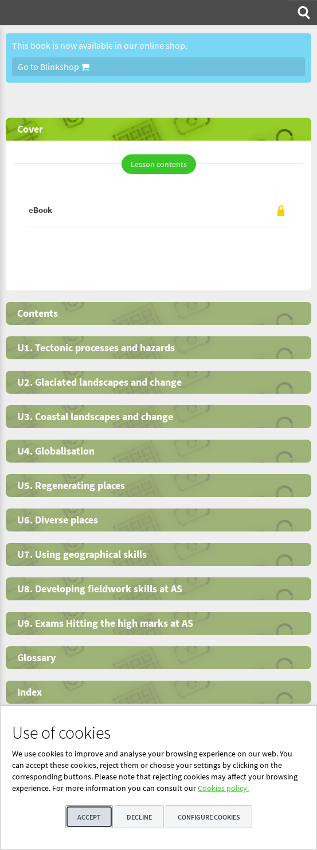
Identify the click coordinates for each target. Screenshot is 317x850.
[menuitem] (302, 12)
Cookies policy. (223, 788)
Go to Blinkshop (53, 66)
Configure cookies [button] (209, 817)
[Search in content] (302, 12)
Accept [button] (89, 817)
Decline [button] (139, 817)
